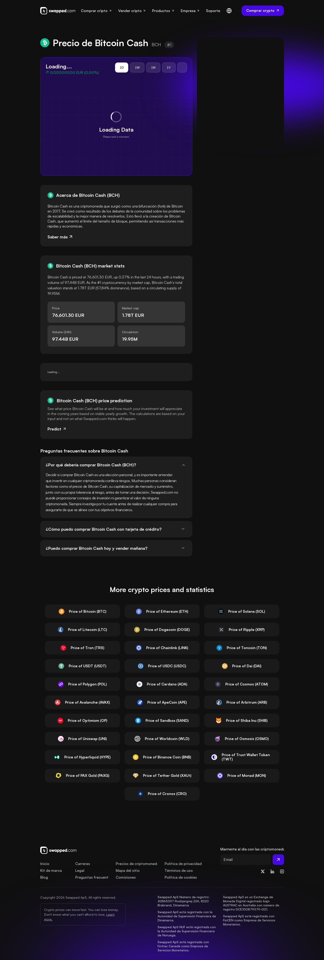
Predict (57, 428)
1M (153, 67)
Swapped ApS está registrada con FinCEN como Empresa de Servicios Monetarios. (249, 920)
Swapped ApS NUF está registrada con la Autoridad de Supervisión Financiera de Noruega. (187, 931)
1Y (169, 67)
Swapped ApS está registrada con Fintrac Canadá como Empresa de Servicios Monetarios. (184, 946)
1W (137, 67)
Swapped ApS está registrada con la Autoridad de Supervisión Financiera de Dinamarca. (187, 916)
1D (122, 67)
